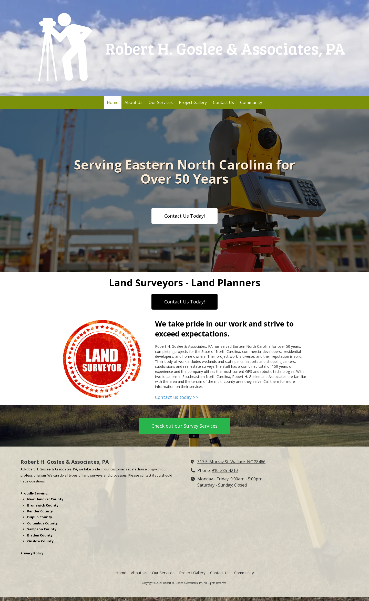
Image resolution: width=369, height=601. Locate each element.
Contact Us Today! (184, 216)
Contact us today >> (176, 397)
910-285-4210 (225, 470)
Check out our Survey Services (184, 426)
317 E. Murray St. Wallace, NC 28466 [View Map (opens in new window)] (231, 462)
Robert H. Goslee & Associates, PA (225, 48)
